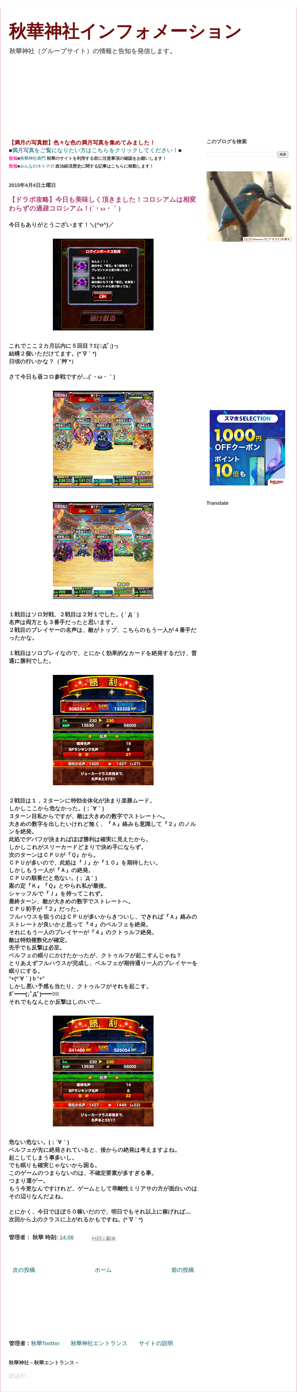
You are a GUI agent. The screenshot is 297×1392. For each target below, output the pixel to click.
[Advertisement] (148, 94)
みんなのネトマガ (37, 166)
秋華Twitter (45, 1343)
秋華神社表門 (33, 158)
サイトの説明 (156, 1343)
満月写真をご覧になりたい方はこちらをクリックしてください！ (95, 150)
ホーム (103, 1270)
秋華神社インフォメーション (125, 31)
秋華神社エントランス (99, 1343)
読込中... (19, 1376)
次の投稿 (24, 1270)
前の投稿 (182, 1270)
